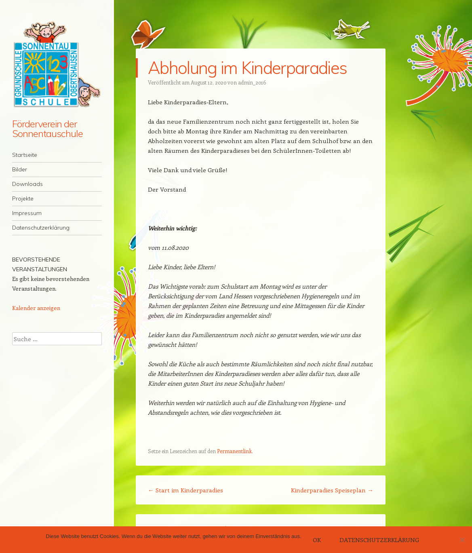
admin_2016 (252, 82)
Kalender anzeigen (36, 308)
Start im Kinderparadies (185, 490)
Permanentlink (234, 450)
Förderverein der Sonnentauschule (47, 128)
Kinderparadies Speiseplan (332, 490)
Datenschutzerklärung (41, 227)
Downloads (27, 184)
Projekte (23, 198)
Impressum (27, 213)
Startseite (24, 154)
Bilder (19, 169)
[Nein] (462, 540)
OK (317, 540)
